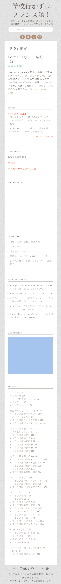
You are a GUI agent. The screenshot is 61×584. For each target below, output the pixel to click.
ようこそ (14, 392)
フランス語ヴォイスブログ (26, 420)
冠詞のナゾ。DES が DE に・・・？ (29, 256)
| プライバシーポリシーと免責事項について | (30, 580)
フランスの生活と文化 (23, 511)
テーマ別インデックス (23, 398)
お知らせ (16, 395)
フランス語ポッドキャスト (26, 423)
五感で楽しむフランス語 (22, 410)
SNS (14, 551)
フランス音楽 (19, 495)
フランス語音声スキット (24, 413)
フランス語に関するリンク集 (25, 547)
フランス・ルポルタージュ (26, 521)
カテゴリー (15, 246)
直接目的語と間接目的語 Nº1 (25, 242)
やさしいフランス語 (22, 432)
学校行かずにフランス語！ (31, 10)
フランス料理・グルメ (23, 514)
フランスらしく (18, 492)
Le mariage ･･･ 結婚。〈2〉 (27, 59)
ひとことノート (20, 405)
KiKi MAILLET (17, 113)
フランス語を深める (20, 456)
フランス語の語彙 (21, 444)
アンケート (18, 402)
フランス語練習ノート (21, 428)
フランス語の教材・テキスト (27, 480)
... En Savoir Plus (43, 136)
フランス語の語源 (21, 469)
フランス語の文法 (21, 438)
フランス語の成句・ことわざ (27, 459)
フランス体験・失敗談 (23, 532)
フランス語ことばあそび (24, 508)
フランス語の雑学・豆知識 (26, 462)
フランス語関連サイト (23, 554)
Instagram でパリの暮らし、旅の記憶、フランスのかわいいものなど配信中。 (30, 130)
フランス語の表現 (21, 447)
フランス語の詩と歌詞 (23, 505)
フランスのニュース (22, 517)
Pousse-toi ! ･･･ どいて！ (24, 293)
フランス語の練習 (21, 451)
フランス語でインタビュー (26, 524)
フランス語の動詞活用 (23, 441)
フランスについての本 (23, 502)
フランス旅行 (19, 536)
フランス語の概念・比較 (24, 466)
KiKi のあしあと (18, 529)
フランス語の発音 (21, 435)
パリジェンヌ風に (21, 417)
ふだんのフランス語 (22, 539)
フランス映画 (19, 498)
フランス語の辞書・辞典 (24, 484)
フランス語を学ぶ (19, 477)
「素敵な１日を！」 (20, 251)
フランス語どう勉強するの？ (27, 487)
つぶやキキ (18, 542)
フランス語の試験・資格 (24, 472)
